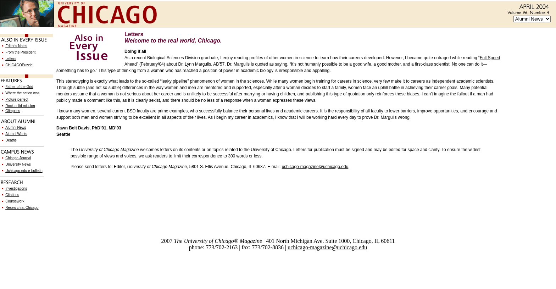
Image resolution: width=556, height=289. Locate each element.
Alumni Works (16, 134)
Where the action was (22, 93)
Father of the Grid (19, 87)
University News (18, 164)
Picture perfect (16, 99)
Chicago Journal (18, 158)
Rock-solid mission (20, 106)
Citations (12, 195)
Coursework (14, 201)
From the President (20, 52)
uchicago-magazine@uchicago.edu (315, 166)
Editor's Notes (16, 46)
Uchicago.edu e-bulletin (24, 171)
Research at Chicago (21, 208)
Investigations (16, 188)
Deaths (11, 140)
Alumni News (15, 127)
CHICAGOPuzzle (19, 65)
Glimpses (12, 111)
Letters (10, 59)
